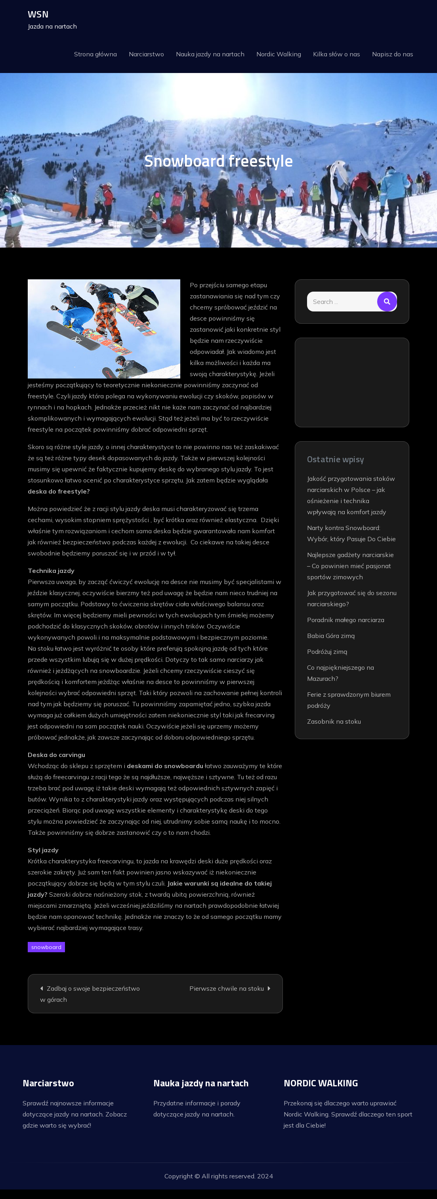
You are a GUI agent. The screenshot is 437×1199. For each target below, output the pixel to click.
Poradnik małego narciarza (345, 620)
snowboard (46, 947)
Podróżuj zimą (327, 652)
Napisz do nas (392, 54)
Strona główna (95, 54)
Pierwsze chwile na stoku (226, 989)
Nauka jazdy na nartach (210, 54)
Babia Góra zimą (331, 636)
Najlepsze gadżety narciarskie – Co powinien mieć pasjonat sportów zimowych (350, 566)
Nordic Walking (278, 54)
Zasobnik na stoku (334, 722)
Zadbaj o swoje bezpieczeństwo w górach (90, 994)
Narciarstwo (146, 54)
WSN (38, 14)
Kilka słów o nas (336, 54)
